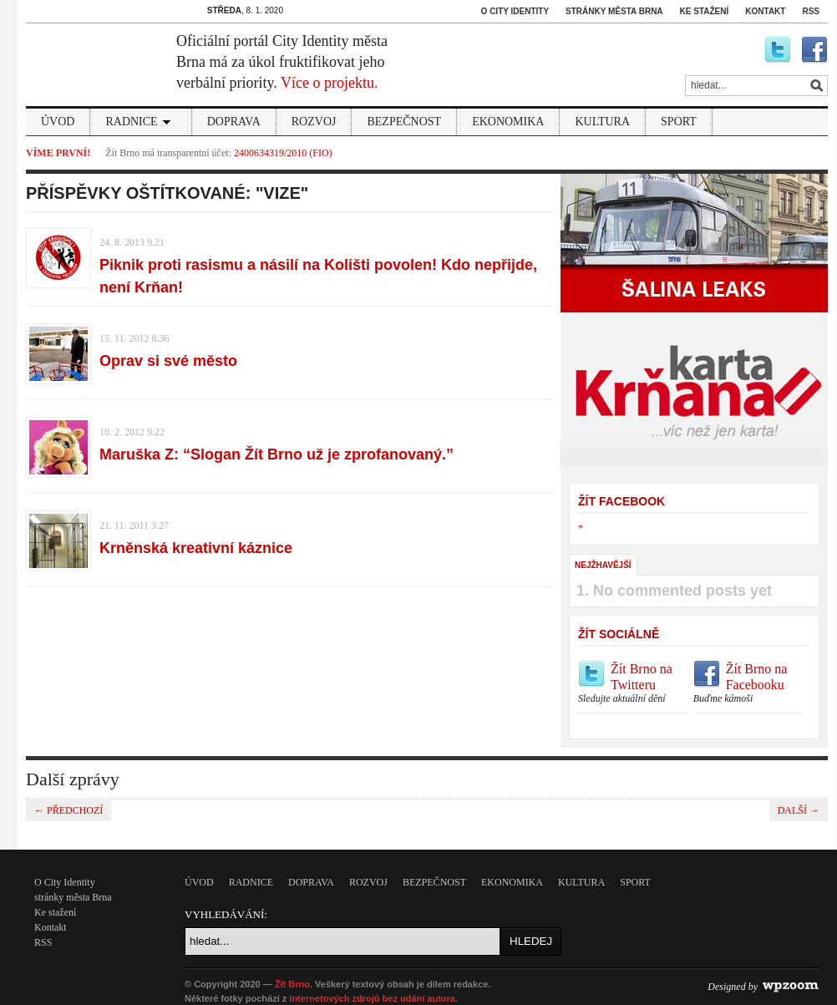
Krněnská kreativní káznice (195, 548)
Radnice (140, 121)
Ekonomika (508, 121)
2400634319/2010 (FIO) (283, 153)
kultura (602, 121)
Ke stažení (704, 11)
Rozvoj (314, 121)
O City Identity (515, 11)
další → (798, 810)
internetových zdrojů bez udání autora (372, 998)
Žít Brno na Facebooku (748, 683)
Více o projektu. (329, 82)
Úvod (57, 121)
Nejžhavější (603, 565)
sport (679, 121)
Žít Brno (292, 984)
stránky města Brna (614, 11)
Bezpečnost (404, 121)
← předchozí (68, 810)
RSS (810, 11)
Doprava (234, 121)
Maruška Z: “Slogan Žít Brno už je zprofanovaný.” (276, 454)
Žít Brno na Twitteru (632, 683)
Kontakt (765, 11)
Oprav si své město (168, 361)
